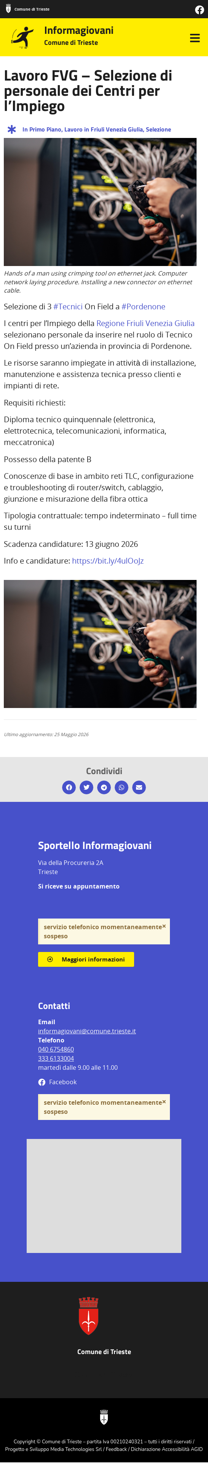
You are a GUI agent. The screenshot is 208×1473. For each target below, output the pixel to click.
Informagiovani (79, 30)
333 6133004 (56, 1058)
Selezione (158, 129)
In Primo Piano (41, 129)
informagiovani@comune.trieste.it (87, 1031)
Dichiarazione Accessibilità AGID (167, 1449)
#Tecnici (68, 306)
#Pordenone (143, 306)
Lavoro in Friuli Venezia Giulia (103, 129)
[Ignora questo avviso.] (164, 926)
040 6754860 (56, 1049)
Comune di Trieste (32, 9)
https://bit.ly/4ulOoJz (108, 561)
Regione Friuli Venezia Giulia (145, 323)
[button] (69, 787)
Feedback (116, 1449)
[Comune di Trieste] (8, 8)
